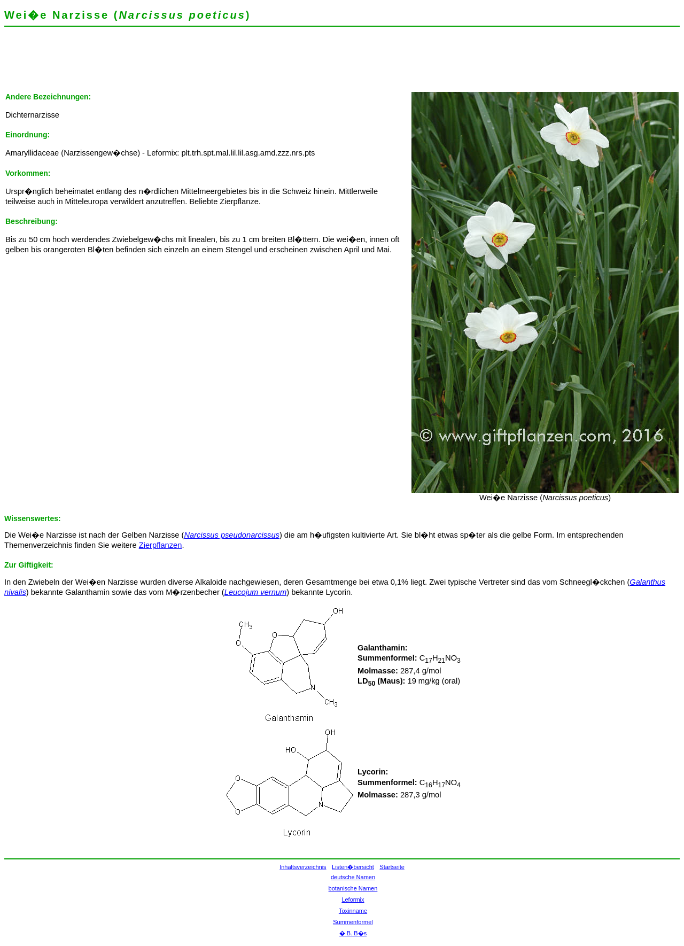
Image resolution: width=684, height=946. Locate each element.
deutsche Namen (353, 877)
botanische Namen (353, 888)
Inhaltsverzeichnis (302, 867)
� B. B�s (353, 933)
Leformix (352, 899)
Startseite (391, 867)
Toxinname (353, 911)
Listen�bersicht (353, 867)
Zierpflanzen (160, 545)
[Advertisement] (198, 67)
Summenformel (353, 922)
